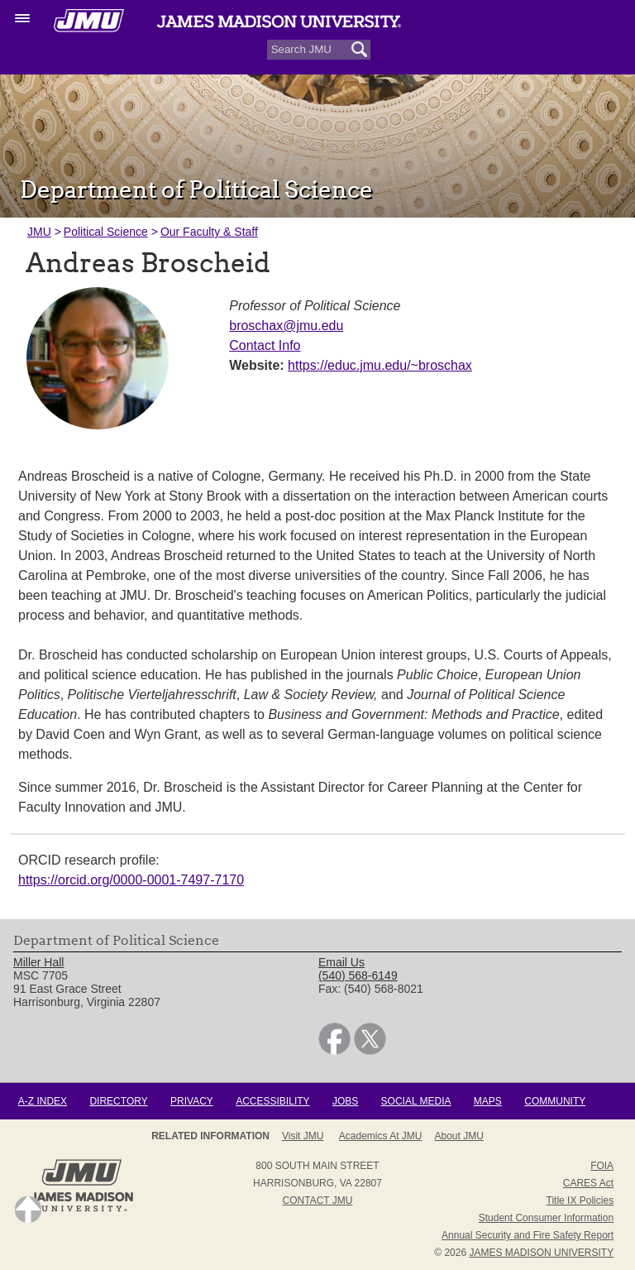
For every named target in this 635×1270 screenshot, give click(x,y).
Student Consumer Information (546, 1218)
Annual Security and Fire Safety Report (528, 1235)
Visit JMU (302, 1136)
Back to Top (28, 1209)
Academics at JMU (381, 1136)
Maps (488, 1101)
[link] (334, 1050)
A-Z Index (42, 1101)
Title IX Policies (580, 1200)
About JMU (459, 1136)
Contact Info (264, 345)
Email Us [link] (341, 962)
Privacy (191, 1101)
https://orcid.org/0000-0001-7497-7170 (131, 880)
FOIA (602, 1166)
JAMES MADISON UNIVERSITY (541, 1252)
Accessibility (272, 1101)
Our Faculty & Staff (209, 231)
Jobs (345, 1101)
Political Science (106, 231)
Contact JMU (318, 1200)
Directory (118, 1101)
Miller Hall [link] (38, 962)
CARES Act (588, 1183)
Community (554, 1101)
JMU (39, 231)
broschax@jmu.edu (286, 326)
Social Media (416, 1101)
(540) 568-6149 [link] (358, 975)
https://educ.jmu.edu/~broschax (380, 365)
